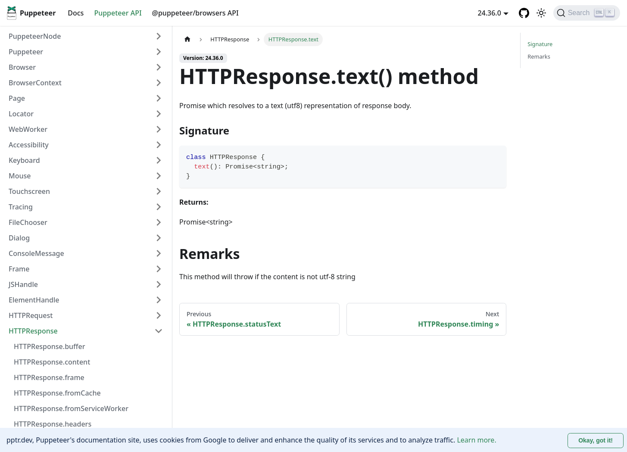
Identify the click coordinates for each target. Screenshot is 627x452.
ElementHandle (34, 300)
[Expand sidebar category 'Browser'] (158, 67)
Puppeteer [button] (26, 51)
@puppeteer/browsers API (195, 13)
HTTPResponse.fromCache (57, 393)
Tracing (21, 207)
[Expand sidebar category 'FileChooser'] (158, 222)
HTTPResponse (33, 331)
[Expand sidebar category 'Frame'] (158, 269)
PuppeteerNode (35, 36)
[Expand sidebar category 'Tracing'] (158, 207)
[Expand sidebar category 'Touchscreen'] (158, 191)
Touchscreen (29, 191)
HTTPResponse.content (52, 362)
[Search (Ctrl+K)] (586, 13)
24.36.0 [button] (489, 13)
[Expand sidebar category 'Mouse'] (158, 176)
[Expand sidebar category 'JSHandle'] (158, 284)
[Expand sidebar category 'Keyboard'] (158, 160)
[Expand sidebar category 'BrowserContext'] (158, 83)
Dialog (19, 238)
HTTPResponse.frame (49, 377)
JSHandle (23, 284)
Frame (19, 269)
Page (17, 98)
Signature (539, 44)
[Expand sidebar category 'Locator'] (158, 114)
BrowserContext (35, 82)
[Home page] (187, 39)
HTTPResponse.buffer (49, 346)
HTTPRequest (31, 315)
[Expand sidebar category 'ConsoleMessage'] (158, 253)
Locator (21, 113)
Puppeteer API (117, 13)
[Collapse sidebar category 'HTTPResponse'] (158, 331)
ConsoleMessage (36, 253)
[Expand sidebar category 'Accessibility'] (158, 145)
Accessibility (29, 145)
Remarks (538, 56)
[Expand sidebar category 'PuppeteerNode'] (158, 36)
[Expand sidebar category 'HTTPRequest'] (158, 315)
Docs (76, 13)
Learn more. (476, 440)
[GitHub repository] (524, 13)
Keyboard (24, 160)
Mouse (20, 176)
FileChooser (28, 222)
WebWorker (28, 129)
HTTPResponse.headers (52, 424)
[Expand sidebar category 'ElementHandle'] (158, 300)
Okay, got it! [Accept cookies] (595, 440)
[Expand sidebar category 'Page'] (158, 98)
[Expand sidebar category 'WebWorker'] (158, 129)
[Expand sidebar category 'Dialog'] (158, 238)
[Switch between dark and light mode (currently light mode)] (541, 13)
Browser (22, 67)
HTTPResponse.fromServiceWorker (71, 408)
